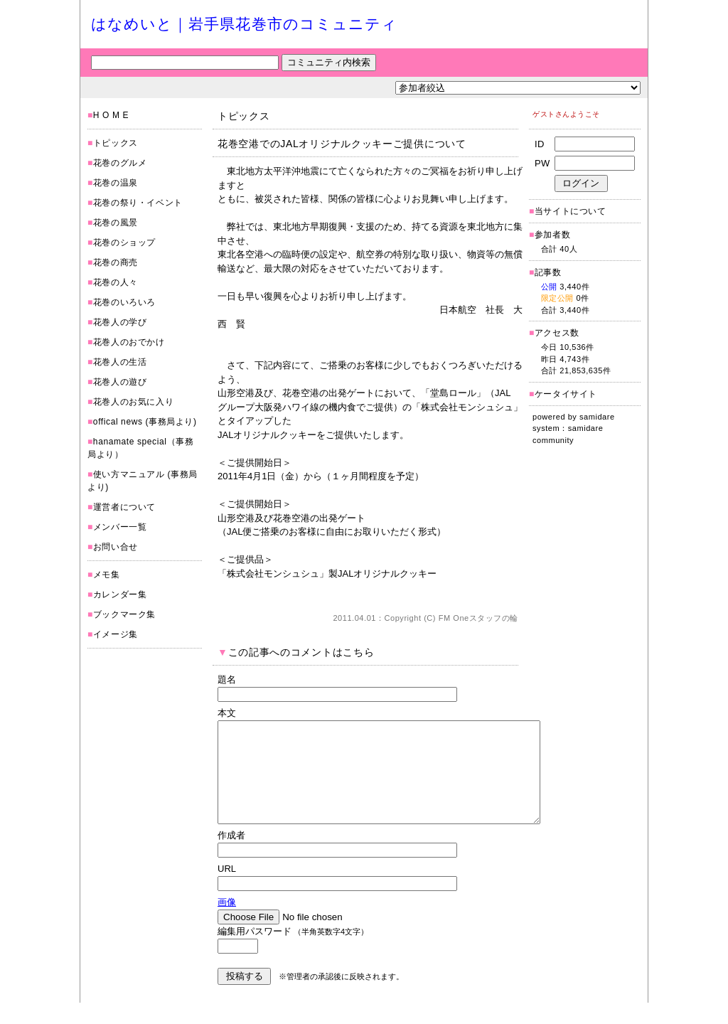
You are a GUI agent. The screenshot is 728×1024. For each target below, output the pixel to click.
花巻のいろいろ (124, 302)
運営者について (124, 507)
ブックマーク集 (124, 614)
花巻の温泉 (115, 183)
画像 (227, 923)
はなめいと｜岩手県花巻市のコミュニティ (244, 24)
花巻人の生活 (120, 362)
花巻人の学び (120, 322)
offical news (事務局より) (145, 422)
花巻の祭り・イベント (138, 203)
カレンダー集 (120, 594)
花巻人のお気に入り (133, 402)
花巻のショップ (124, 242)
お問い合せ (115, 547)
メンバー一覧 (120, 527)
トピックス (115, 143)
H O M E (111, 115)
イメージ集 (115, 634)
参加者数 (549, 235)
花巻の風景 (115, 223)
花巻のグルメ (120, 163)
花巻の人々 (115, 282)
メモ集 (106, 575)
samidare (597, 416)
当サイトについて (570, 211)
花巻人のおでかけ (129, 342)
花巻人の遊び (120, 382)
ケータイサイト (566, 394)
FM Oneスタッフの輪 (478, 618)
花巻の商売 (115, 262)
